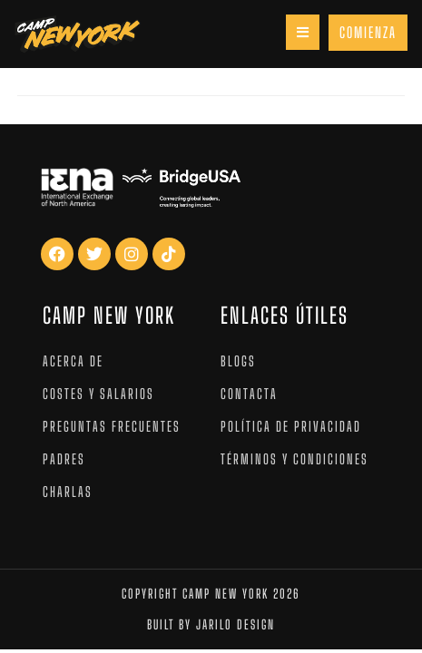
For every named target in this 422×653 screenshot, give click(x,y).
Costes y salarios (98, 393)
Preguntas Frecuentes (112, 426)
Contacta (249, 393)
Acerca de (73, 361)
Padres (64, 459)
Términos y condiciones (294, 459)
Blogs (238, 361)
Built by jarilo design (211, 624)
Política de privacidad (291, 426)
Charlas (68, 491)
